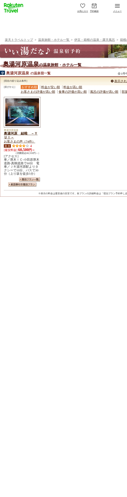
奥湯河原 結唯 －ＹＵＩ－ (21, 135)
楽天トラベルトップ (19, 40)
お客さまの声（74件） (19, 141)
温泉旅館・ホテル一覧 (54, 40)
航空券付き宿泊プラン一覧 (22, 184)
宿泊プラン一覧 (29, 179)
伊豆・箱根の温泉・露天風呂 (94, 40)
